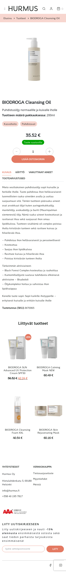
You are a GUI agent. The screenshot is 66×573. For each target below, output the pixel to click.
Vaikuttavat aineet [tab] (41, 172)
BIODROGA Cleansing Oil (45, 18)
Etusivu (8, 18)
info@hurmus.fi (11, 490)
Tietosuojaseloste (43, 473)
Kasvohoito (10, 123)
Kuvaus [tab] (6, 172)
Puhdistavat (28, 123)
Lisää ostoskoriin (33, 159)
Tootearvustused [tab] (13, 178)
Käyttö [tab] (19, 172)
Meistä (37, 484)
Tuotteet (21, 18)
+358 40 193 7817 (12, 496)
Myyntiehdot (40, 479)
